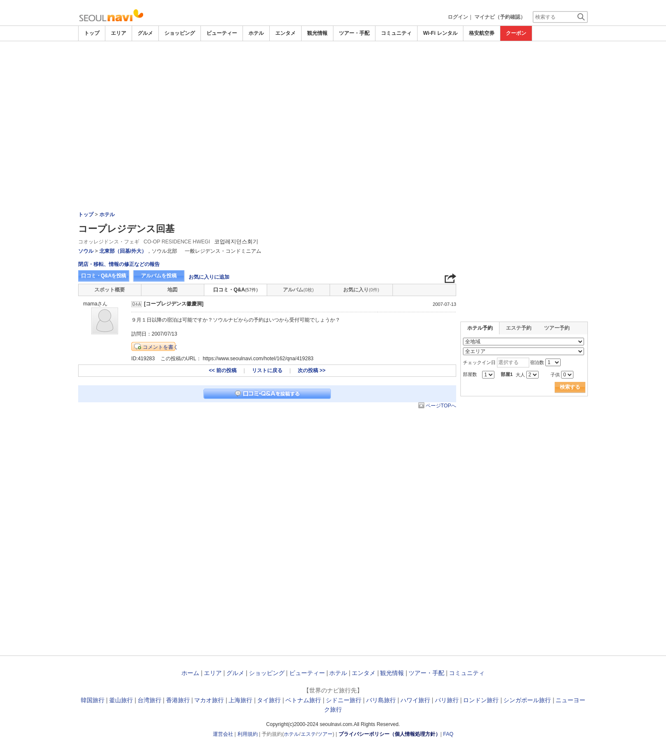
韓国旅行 (92, 700)
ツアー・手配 (354, 33)
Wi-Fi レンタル (440, 33)
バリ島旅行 (381, 700)
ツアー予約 (557, 328)
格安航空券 (481, 33)
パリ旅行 (447, 700)
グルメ (145, 33)
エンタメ (285, 33)
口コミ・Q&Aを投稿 (103, 276)
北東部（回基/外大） (123, 251)
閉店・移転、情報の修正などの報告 (119, 264)
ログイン (458, 17)
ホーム (190, 673)
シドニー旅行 (343, 700)
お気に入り (361, 290)
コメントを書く (160, 347)
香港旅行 (178, 700)
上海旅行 (240, 700)
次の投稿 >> (311, 370)
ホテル (256, 33)
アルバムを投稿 (159, 276)
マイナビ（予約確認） (499, 17)
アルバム (298, 290)
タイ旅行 (269, 700)
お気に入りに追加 (209, 277)
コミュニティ (396, 33)
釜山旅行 (121, 700)
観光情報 (317, 33)
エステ (308, 734)
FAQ (448, 734)
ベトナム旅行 (303, 700)
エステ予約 (518, 328)
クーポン (516, 33)
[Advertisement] (333, 64)
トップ (91, 33)
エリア (118, 33)
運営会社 (223, 734)
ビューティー (221, 33)
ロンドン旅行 (481, 700)
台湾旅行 (149, 700)
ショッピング (179, 33)
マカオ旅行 (209, 700)
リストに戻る (267, 370)
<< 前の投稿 (223, 370)
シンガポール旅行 (527, 700)
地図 (172, 290)
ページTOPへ (441, 406)
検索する (570, 387)
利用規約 (247, 734)
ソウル (85, 251)
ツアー (325, 734)
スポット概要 (109, 290)
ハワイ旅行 (415, 700)
